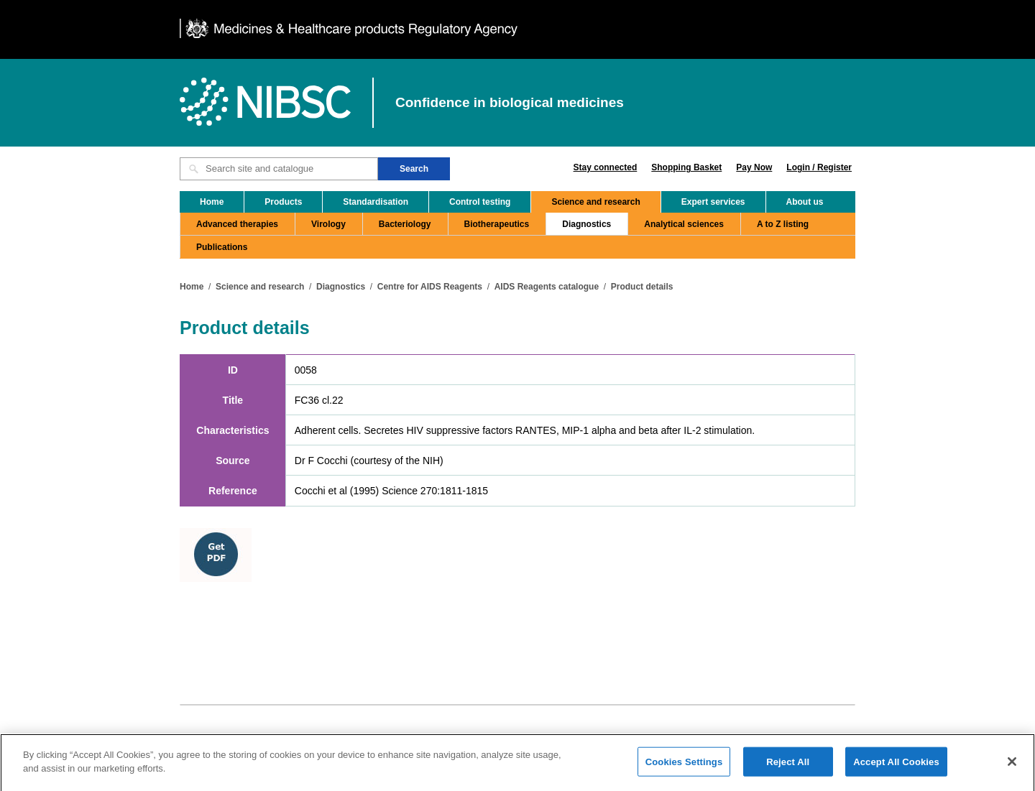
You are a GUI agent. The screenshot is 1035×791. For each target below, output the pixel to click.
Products (283, 202)
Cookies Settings (684, 767)
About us (805, 202)
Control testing (479, 202)
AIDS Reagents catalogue (546, 287)
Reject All (787, 767)
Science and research (595, 202)
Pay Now (754, 167)
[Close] (1012, 766)
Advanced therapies (237, 224)
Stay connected (606, 167)
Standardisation (375, 202)
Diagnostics (586, 224)
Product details (642, 287)
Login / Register (819, 167)
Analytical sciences (684, 224)
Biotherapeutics (497, 224)
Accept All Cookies (896, 767)
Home (212, 202)
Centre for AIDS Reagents (429, 287)
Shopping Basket (686, 167)
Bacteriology (405, 224)
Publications (221, 247)
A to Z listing (783, 224)
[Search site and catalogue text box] (279, 168)
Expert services (713, 202)
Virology (328, 224)
